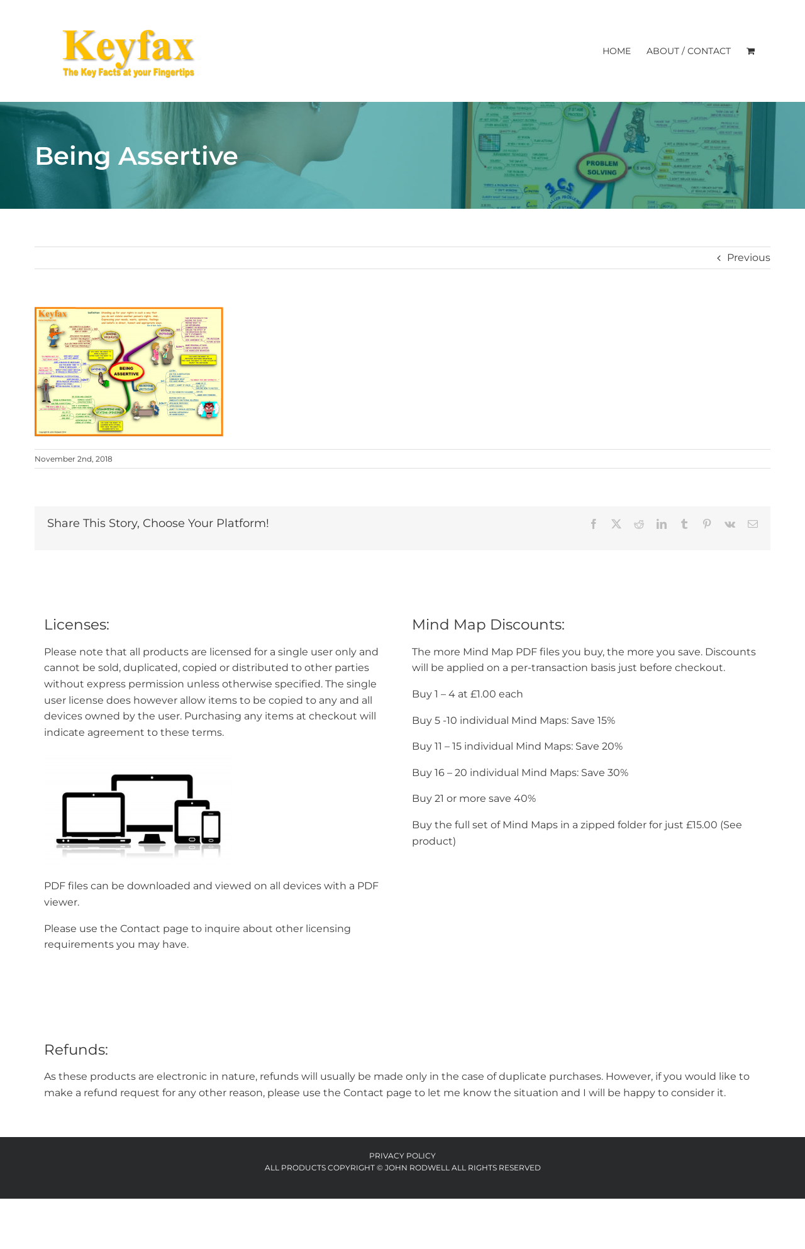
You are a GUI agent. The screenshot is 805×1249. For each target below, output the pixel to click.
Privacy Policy (402, 1155)
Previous (748, 258)
